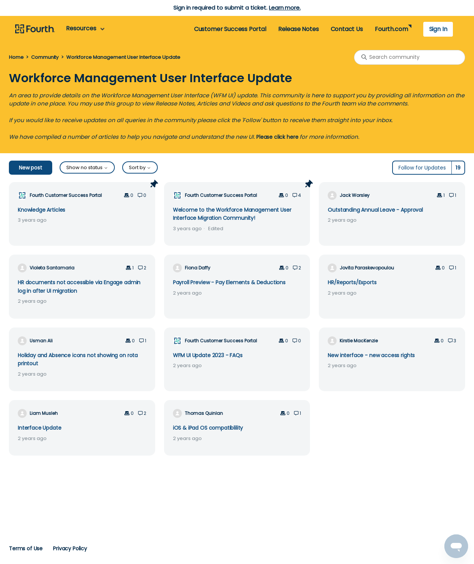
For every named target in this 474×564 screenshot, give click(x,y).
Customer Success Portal (230, 29)
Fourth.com (391, 29)
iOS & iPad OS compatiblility (208, 428)
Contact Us (347, 29)
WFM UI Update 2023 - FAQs (208, 355)
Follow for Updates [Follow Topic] (422, 167)
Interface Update (39, 428)
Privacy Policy (70, 548)
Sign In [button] (438, 29)
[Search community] (409, 57)
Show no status (87, 167)
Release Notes (298, 29)
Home (16, 57)
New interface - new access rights (371, 355)
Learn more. (284, 7)
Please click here (277, 137)
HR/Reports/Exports (352, 282)
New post (30, 167)
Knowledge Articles (41, 210)
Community (45, 57)
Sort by (140, 167)
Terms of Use (26, 548)
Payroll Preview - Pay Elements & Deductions (229, 282)
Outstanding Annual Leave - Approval (375, 210)
